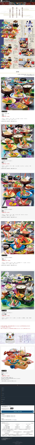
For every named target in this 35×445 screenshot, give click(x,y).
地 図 (11, 408)
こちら (15, 419)
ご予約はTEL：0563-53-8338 (17, 411)
